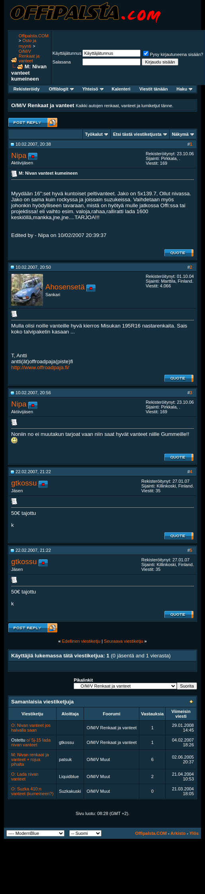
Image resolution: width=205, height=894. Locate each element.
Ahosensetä (65, 287)
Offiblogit (61, 89)
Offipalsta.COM (34, 35)
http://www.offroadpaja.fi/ (40, 367)
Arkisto (177, 833)
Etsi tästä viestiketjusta (137, 134)
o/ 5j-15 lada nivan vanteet (31, 742)
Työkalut (94, 134)
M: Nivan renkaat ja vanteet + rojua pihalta (30, 759)
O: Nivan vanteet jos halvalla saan (31, 727)
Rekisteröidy (27, 89)
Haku (184, 89)
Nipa (18, 155)
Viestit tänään (153, 89)
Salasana (62, 62)
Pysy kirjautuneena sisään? (173, 54)
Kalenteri (121, 89)
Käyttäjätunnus (67, 53)
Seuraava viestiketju (123, 641)
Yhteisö (92, 89)
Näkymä (180, 134)
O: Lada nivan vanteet (25, 776)
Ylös (194, 833)
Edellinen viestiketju (81, 641)
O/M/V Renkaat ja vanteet (29, 56)
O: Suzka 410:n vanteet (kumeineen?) (32, 791)
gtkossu (24, 483)
